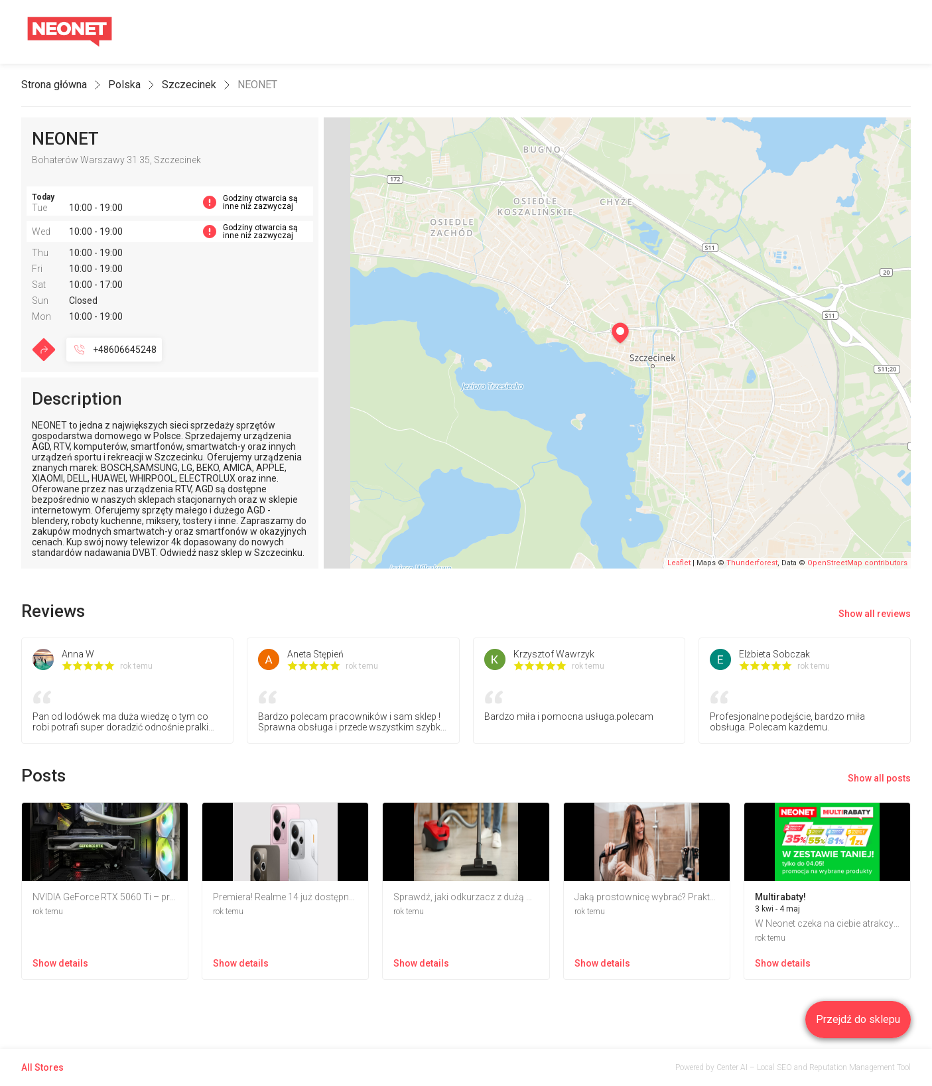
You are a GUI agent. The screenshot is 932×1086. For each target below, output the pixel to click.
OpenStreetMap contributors (857, 563)
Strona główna (54, 84)
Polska (124, 84)
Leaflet (679, 563)
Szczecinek (189, 84)
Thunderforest (751, 563)
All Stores (42, 1067)
